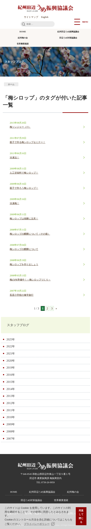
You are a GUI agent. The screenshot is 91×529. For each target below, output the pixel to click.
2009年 (11, 424)
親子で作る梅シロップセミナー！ (27, 142)
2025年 (11, 339)
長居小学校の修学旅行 (21, 295)
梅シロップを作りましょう (24, 264)
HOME (23, 32)
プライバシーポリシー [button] (37, 523)
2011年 (11, 410)
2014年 (11, 389)
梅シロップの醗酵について (24, 249)
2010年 (11, 417)
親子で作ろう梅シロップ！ (24, 188)
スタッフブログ (18, 325)
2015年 (11, 381)
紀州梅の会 (23, 38)
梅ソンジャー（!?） (20, 127)
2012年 (11, 403)
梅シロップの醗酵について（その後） (30, 233)
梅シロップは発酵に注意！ (24, 218)
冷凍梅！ (14, 203)
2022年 (11, 346)
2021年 (11, 353)
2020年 (11, 360)
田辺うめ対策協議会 (68, 38)
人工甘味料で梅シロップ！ (24, 172)
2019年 (11, 367)
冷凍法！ (14, 157)
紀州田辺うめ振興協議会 (68, 32)
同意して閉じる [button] (81, 516)
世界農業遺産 (23, 44)
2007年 (11, 438)
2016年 (11, 374)
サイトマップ (31, 17)
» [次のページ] (56, 308)
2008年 (11, 431)
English (44, 17)
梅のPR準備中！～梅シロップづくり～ (30, 279)
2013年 (11, 395)
